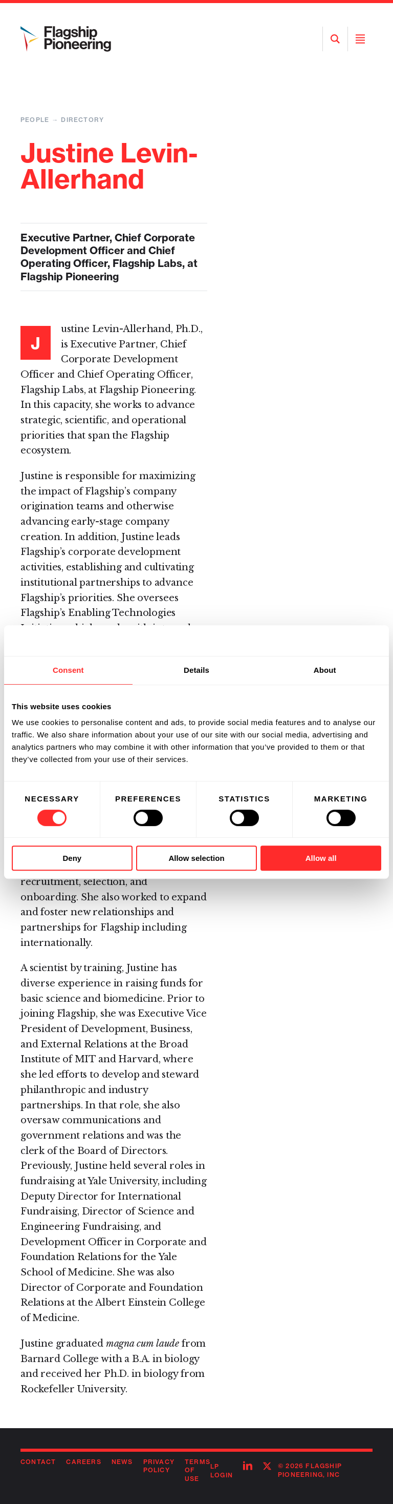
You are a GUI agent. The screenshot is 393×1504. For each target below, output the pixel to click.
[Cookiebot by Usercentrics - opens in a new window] (336, 640)
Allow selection (196, 858)
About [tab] (325, 670)
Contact (38, 1462)
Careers (83, 1462)
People (34, 119)
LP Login (221, 1470)
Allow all (321, 858)
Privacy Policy (158, 1466)
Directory (82, 119)
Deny (71, 858)
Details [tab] (196, 670)
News (122, 1462)
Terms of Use (197, 1470)
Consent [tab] (68, 670)
